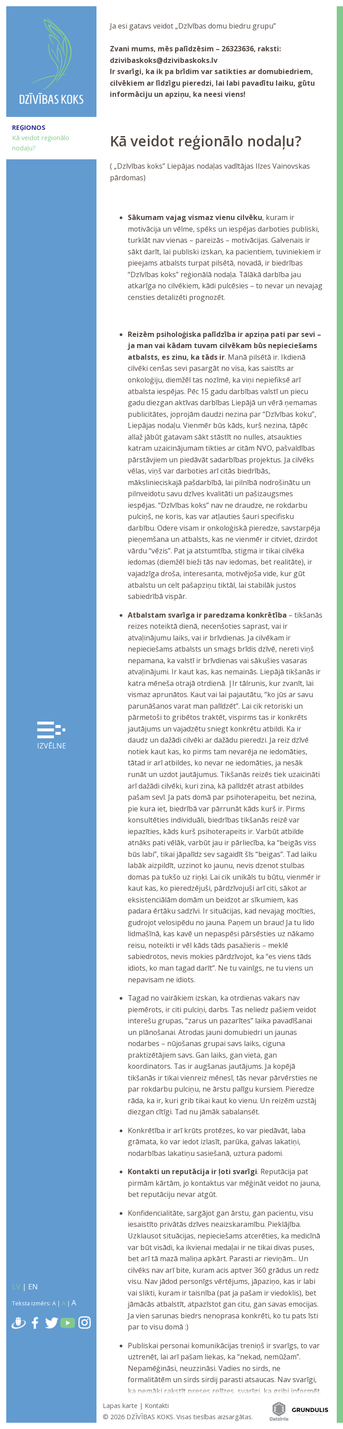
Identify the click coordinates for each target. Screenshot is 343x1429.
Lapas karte (120, 1405)
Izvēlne (51, 736)
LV (16, 1287)
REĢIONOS (29, 127)
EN (33, 1287)
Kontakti (157, 1405)
